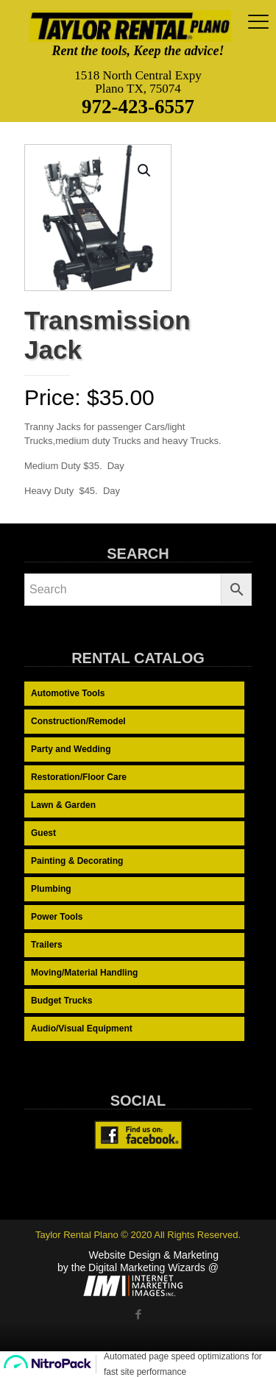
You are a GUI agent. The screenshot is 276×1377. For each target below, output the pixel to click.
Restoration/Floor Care (79, 777)
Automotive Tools (68, 693)
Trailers (47, 945)
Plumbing (51, 889)
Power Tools (56, 917)
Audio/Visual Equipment (81, 1028)
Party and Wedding (70, 749)
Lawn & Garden (63, 805)
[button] (145, 170)
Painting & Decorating (77, 861)
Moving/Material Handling (84, 973)
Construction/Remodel (78, 721)
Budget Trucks (61, 1000)
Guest (43, 833)
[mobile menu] (256, 22)
